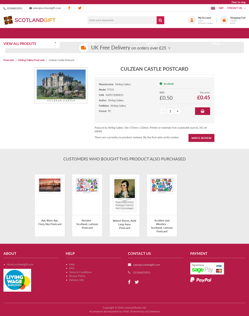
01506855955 (14, 8)
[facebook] (69, 8)
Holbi (126, 311)
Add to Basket (202, 111)
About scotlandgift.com (20, 264)
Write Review (201, 138)
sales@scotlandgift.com (47, 8)
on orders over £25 (128, 47)
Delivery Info (76, 279)
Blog (92, 33)
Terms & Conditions (80, 272)
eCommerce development (104, 311)
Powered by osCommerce (145, 311)
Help (72, 264)
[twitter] (80, 8)
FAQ (71, 268)
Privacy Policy (77, 275)
